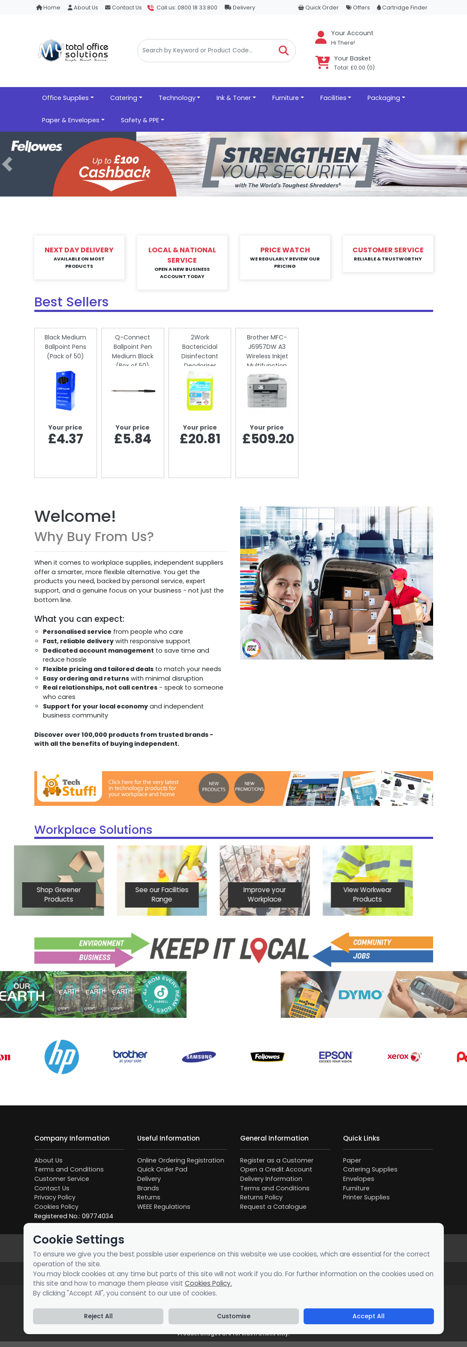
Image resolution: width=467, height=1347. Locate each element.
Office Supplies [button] (65, 98)
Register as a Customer (276, 1160)
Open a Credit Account (276, 1169)
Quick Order (318, 7)
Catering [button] (123, 98)
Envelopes (358, 1178)
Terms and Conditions (69, 1169)
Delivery (240, 7)
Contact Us (123, 7)
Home (48, 7)
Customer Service (61, 1178)
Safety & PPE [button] (140, 120)
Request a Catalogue (273, 1206)
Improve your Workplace (184, 894)
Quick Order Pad (162, 1169)
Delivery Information (271, 1178)
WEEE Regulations (163, 1206)
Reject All (98, 1316)
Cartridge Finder (402, 7)
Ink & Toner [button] (234, 98)
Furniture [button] (285, 98)
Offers (358, 7)
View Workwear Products (287, 894)
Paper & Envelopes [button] (70, 120)
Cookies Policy (56, 1206)
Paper (352, 1160)
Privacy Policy (54, 1197)
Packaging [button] (384, 98)
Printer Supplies (366, 1197)
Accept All (369, 1316)
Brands (148, 1188)
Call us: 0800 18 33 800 (187, 7)
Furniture (356, 1188)
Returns (148, 1197)
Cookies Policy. (208, 1283)
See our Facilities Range (81, 894)
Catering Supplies (370, 1169)
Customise (233, 1316)
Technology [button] (177, 98)
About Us (83, 7)
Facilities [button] (333, 98)
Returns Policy (261, 1197)
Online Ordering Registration (180, 1160)
